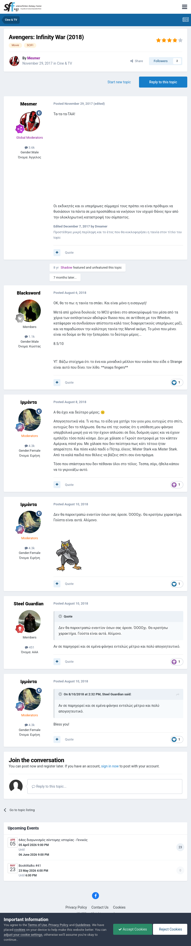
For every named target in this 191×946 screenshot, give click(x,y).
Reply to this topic (163, 82)
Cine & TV (64, 63)
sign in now (110, 766)
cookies (19, 930)
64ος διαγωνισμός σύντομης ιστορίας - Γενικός (53, 840)
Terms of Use (37, 925)
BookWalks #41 (30, 865)
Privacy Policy (76, 907)
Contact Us (100, 907)
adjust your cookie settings (23, 935)
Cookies (119, 907)
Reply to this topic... (49, 786)
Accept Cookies (132, 929)
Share (136, 61)
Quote (69, 252)
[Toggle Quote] (60, 616)
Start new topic (119, 82)
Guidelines (83, 925)
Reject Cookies (170, 929)
